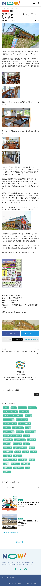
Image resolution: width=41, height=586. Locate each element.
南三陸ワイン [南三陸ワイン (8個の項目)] (31, 432)
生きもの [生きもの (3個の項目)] (7, 456)
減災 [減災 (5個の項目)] (26, 452)
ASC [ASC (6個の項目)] (6, 408)
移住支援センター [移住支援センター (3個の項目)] (10, 460)
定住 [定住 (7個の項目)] (27, 444)
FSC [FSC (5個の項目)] (14, 408)
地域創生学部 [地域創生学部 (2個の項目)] (20, 440)
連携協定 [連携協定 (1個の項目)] (26, 464)
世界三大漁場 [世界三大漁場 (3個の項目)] (18, 428)
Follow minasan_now (31, 339)
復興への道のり (10, 8)
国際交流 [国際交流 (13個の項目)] (8, 440)
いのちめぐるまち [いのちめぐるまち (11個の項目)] (10, 412)
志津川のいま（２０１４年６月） (30, 353)
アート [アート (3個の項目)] (29, 416)
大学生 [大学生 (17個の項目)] (7, 444)
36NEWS (20, 500)
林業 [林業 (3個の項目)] (32, 448)
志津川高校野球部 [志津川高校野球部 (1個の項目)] (21, 448)
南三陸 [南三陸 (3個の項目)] (20, 432)
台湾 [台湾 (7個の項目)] (27, 436)
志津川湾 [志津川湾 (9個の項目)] (7, 448)
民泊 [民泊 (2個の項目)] (18, 452)
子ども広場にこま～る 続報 (10, 352)
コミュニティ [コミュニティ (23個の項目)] (22, 420)
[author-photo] (20, 369)
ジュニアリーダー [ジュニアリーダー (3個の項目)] (10, 424)
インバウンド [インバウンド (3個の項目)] (9, 420)
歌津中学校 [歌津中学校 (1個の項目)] (8, 452)
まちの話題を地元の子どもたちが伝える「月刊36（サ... (28, 503)
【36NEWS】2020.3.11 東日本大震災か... (28, 522)
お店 (17, 8)
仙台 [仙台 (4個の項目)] (28, 428)
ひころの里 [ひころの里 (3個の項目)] (24, 412)
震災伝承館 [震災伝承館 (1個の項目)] (19, 468)
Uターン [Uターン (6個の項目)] (23, 408)
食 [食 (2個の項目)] (28, 468)
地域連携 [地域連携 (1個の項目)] (31, 440)
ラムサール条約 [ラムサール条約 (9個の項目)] (25, 424)
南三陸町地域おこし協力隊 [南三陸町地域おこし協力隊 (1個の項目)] (12, 436)
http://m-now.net (20, 374)
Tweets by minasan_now (10, 532)
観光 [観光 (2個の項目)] (32, 460)
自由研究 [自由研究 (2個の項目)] (23, 460)
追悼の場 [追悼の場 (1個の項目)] (15, 464)
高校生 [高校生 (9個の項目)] (7, 472)
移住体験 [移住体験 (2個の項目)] (18, 456)
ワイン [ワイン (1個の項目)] (7, 428)
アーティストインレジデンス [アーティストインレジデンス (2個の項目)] (13, 416)
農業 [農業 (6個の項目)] (6, 464)
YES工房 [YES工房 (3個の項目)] (32, 408)
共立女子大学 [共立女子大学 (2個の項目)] (9, 432)
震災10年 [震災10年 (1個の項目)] (7, 468)
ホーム (3, 8)
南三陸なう (5, 20)
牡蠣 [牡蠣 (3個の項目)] (34, 452)
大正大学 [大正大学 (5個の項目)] (17, 444)
